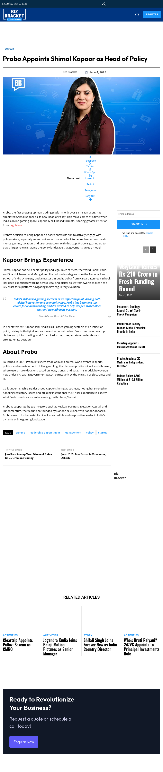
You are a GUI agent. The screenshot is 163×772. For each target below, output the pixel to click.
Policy (90, 432)
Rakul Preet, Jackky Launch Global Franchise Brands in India (131, 325)
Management (73, 432)
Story (87, 634)
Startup (9, 48)
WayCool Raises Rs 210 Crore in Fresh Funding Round (138, 286)
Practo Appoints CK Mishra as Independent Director (130, 360)
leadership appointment (45, 432)
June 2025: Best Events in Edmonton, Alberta (83, 456)
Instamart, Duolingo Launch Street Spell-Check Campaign (131, 308)
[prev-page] (146, 248)
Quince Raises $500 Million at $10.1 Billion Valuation (131, 377)
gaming (20, 432)
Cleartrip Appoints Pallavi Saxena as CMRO (130, 343)
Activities (9, 634)
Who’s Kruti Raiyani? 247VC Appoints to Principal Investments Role (139, 641)
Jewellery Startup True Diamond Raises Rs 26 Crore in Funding (28, 456)
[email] (138, 214)
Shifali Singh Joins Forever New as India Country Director (101, 640)
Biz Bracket (70, 72)
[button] (137, 14)
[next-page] (153, 248)
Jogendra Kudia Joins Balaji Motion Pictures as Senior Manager (58, 641)
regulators (16, 225)
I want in (138, 223)
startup (102, 432)
